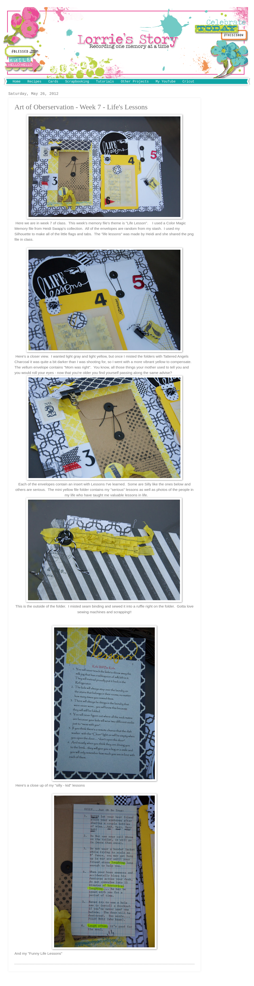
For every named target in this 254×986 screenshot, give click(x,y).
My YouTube (166, 81)
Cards (53, 81)
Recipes (35, 81)
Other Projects (135, 81)
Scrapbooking (77, 81)
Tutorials (105, 81)
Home (17, 81)
